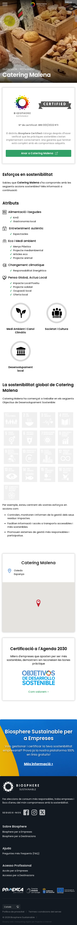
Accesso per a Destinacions (18, 875)
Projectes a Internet (43, 922)
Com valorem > (38, 692)
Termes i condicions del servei (45, 911)
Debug (68, 2)
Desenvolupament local (20, 368)
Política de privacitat (13, 911)
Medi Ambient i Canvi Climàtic (20, 330)
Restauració (27, 69)
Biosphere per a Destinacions (19, 836)
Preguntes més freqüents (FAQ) (20, 853)
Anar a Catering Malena (39, 153)
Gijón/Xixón (9, 69)
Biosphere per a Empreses (17, 831)
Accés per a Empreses (15, 870)
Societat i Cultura (56, 329)
